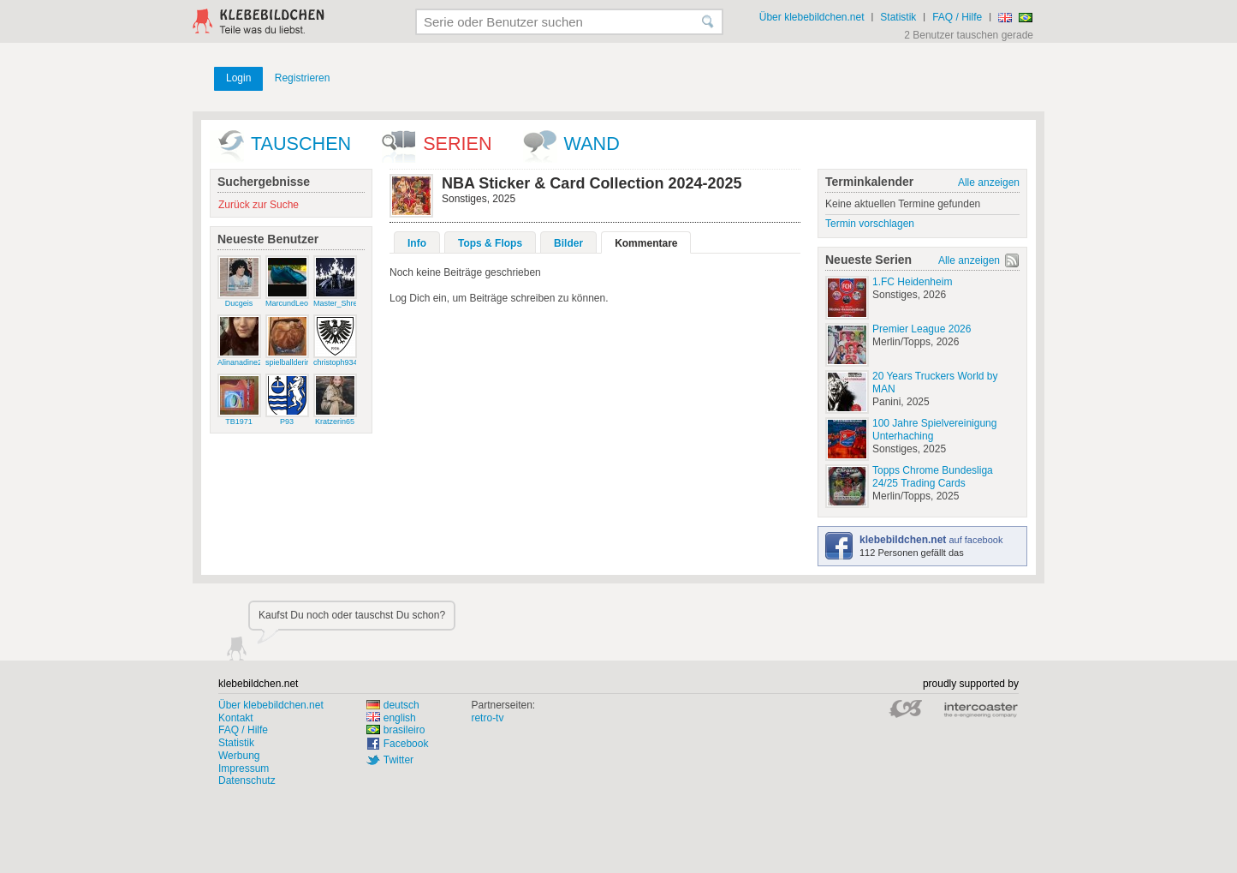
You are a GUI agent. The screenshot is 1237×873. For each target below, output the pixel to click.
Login (238, 78)
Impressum (243, 768)
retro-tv (487, 718)
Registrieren (302, 78)
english (391, 718)
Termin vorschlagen (869, 224)
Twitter (398, 760)
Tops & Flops (490, 243)
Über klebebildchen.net (812, 17)
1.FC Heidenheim (912, 282)
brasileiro (395, 730)
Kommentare (646, 243)
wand (592, 143)
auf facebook (930, 540)
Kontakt (235, 718)
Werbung (238, 756)
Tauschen (301, 143)
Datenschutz (247, 780)
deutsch (392, 705)
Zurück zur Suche (258, 205)
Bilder (568, 243)
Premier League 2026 (921, 329)
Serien (457, 143)
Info (416, 243)
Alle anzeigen (989, 182)
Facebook (406, 744)
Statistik (898, 17)
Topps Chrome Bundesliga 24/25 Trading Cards (932, 476)
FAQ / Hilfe (957, 17)
